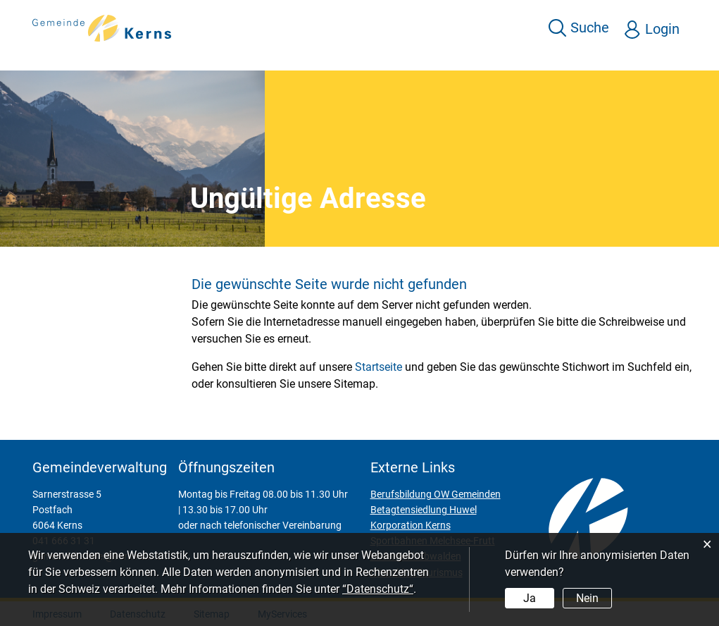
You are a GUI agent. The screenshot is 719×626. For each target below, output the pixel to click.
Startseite (378, 367)
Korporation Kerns (410, 525)
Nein (586, 598)
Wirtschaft (573, 57)
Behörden (650, 57)
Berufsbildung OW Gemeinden (435, 494)
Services (333, 57)
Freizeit (450, 57)
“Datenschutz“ (377, 589)
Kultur (507, 57)
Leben (393, 57)
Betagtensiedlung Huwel (423, 509)
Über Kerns (257, 57)
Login (663, 28)
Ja (529, 598)
